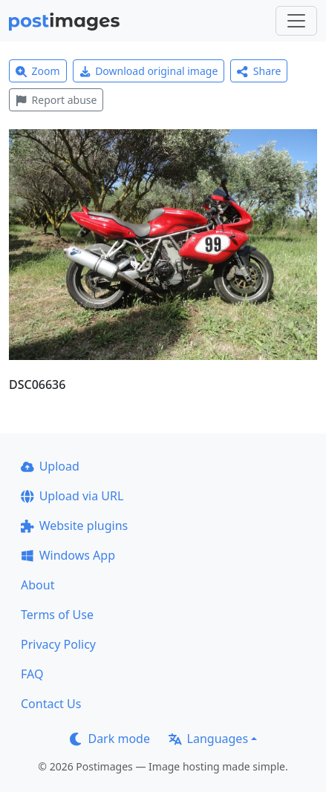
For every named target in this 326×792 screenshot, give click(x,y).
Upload (50, 466)
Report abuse (56, 100)
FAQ (32, 674)
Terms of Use (57, 614)
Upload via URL (72, 496)
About (37, 585)
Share (259, 71)
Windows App (68, 555)
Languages (208, 738)
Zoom (38, 71)
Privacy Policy (58, 644)
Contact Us (51, 704)
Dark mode (110, 738)
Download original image (148, 71)
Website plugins (74, 525)
